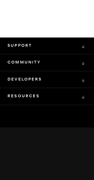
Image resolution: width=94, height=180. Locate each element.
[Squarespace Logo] (47, 132)
